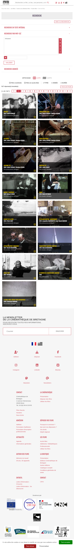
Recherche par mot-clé (37, 33)
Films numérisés (16, 83)
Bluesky (57, 370)
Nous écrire (20, 415)
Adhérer (18, 425)
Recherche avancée (37, 69)
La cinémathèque (46, 393)
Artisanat (31, 39)
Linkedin (37, 370)
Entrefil (19, 478)
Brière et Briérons (9, 193)
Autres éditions (45, 465)
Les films (43, 437)
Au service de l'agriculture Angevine (49, 273)
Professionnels (45, 446)
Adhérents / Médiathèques (48, 444)
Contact (19, 393)
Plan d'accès (20, 410)
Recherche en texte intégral (37, 27)
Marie (40, 193)
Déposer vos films (47, 421)
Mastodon (26, 383)
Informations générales (23, 444)
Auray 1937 (7, 273)
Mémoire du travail (22, 458)
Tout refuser (30, 546)
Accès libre (43, 442)
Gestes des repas (44, 139)
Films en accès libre (32, 83)
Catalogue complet (46, 468)
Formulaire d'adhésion (23, 427)
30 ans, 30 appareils (22, 461)
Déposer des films (46, 399)
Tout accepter (65, 542)
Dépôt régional (45, 432)
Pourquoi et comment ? (47, 425)
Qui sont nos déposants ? (48, 427)
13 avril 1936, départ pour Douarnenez (15, 300)
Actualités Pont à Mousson (11, 246)
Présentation (44, 397)
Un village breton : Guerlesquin (48, 220)
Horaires (19, 413)
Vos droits (43, 430)
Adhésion (19, 421)
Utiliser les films (45, 402)
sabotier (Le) (42, 166)
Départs (6, 112)
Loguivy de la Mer (9, 220)
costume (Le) (7, 166)
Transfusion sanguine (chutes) (48, 246)
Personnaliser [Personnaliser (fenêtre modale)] (44, 546)
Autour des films (22, 454)
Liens (42, 482)
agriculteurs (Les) (44, 112)
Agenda (18, 442)
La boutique (44, 454)
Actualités (20, 437)
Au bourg (6, 139)
